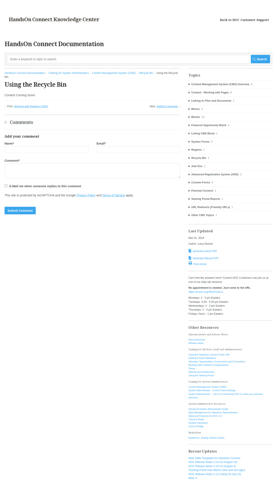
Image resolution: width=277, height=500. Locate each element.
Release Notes (196, 343)
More (191, 478)
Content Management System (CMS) (114, 73)
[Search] (138, 59)
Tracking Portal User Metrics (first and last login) (216, 470)
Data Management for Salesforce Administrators (213, 412)
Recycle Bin (146, 73)
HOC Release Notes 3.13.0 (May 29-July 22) (214, 474)
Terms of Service (113, 195)
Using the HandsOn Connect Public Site (209, 354)
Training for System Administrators (68, 73)
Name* (47, 147)
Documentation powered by (21, 495)
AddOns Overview (167, 106)
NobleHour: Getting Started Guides (206, 437)
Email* (139, 147)
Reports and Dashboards (201, 372)
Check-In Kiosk (196, 419)
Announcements (196, 339)
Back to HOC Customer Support (244, 20)
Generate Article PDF (205, 251)
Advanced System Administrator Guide (208, 409)
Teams (191, 368)
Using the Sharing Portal (201, 375)
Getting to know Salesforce (202, 358)
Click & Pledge (196, 426)
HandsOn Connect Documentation (25, 73)
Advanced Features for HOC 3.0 (205, 416)
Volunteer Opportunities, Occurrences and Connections (216, 361)
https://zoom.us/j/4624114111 (205, 291)
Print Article (200, 264)
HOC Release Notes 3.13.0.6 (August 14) (212, 462)
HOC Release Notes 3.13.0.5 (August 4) (212, 466)
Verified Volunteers (198, 423)
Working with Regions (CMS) (31, 106)
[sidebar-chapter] (230, 84)
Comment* (92, 168)
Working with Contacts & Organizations (208, 365)
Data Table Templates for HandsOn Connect (214, 458)
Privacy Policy (86, 195)
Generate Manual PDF (206, 258)
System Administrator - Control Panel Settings (211, 390)
